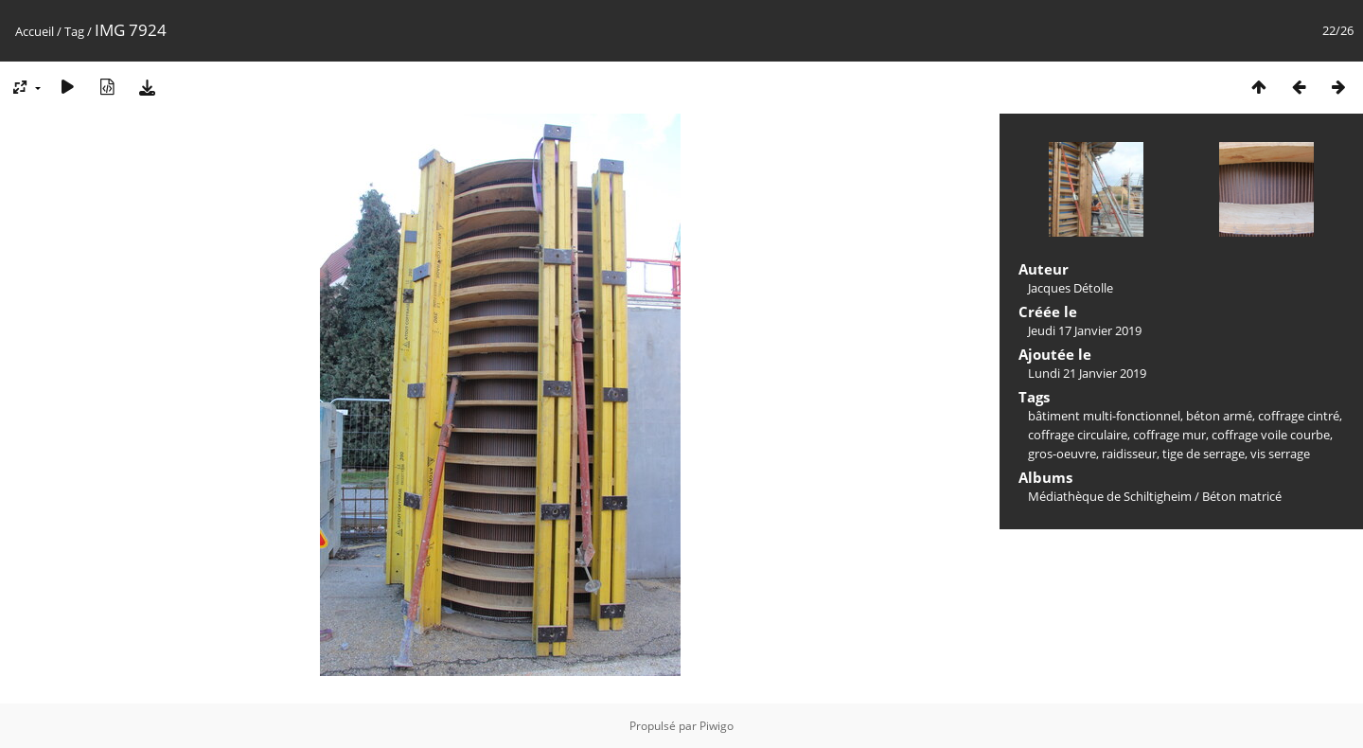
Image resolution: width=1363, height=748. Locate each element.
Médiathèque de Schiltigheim (1110, 496)
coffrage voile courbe (1271, 434)
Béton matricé (1242, 496)
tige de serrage (1203, 453)
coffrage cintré (1298, 415)
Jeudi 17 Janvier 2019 (1085, 330)
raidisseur (1129, 453)
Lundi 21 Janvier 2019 (1087, 373)
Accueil (34, 31)
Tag (74, 31)
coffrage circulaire (1077, 434)
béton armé (1219, 415)
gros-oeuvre (1062, 453)
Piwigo (716, 726)
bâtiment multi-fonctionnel (1104, 415)
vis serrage (1280, 453)
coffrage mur (1169, 434)
